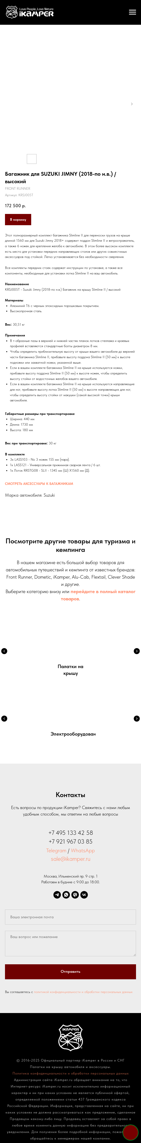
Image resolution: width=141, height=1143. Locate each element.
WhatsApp (83, 850)
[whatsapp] (66, 895)
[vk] (84, 895)
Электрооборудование (76, 734)
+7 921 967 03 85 (70, 841)
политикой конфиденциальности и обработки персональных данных (83, 992)
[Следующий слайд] (137, 651)
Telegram (56, 850)
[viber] (75, 895)
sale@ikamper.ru (70, 858)
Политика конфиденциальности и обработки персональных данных (70, 1073)
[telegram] (57, 895)
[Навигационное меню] (132, 12)
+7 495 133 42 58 (70, 832)
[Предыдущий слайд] (4, 651)
